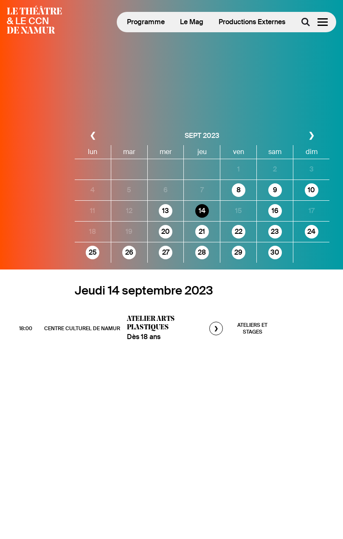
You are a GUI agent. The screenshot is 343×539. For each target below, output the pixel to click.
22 (238, 231)
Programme (146, 21)
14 (202, 210)
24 (311, 231)
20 (165, 231)
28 (202, 252)
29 (238, 252)
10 (311, 189)
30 (274, 252)
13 (165, 210)
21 (202, 231)
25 (93, 252)
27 (165, 252)
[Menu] (322, 22)
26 (129, 252)
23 (275, 231)
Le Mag (191, 21)
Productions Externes (252, 21)
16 (275, 210)
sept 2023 (202, 135)
